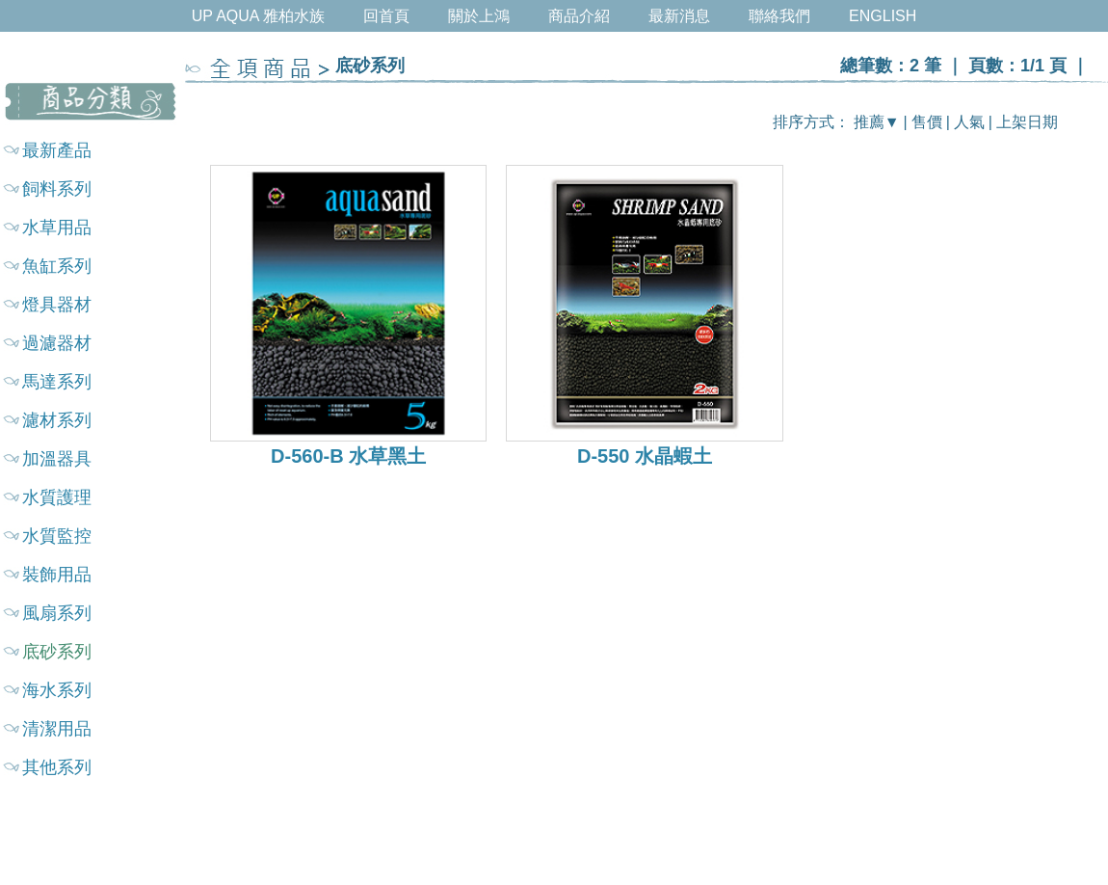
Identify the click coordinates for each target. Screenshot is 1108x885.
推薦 (869, 122)
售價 (926, 122)
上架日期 (1027, 122)
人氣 (969, 122)
